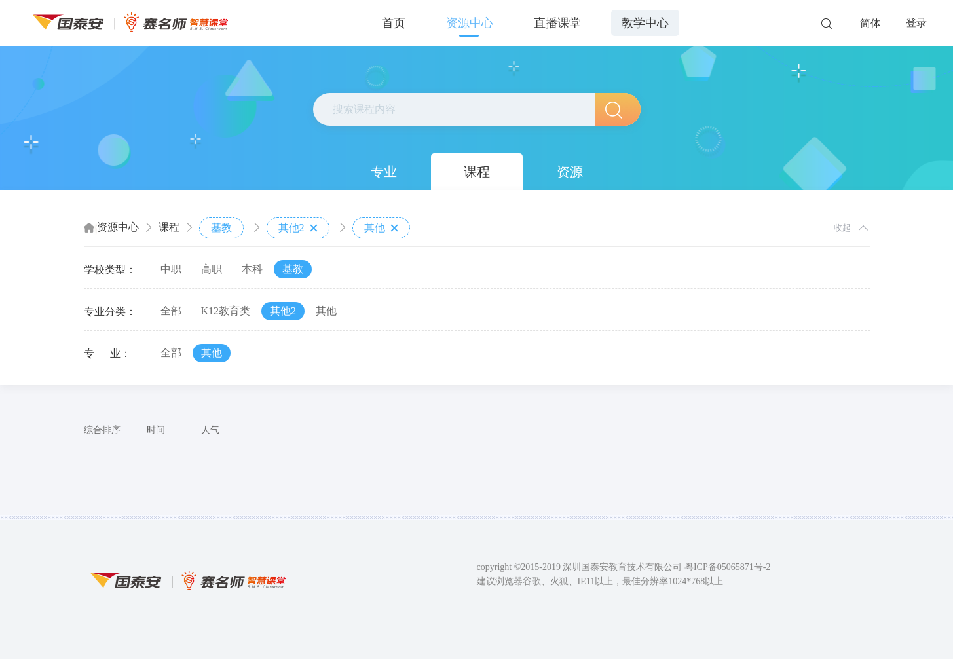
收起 (842, 228)
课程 (477, 171)
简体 (870, 23)
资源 (570, 171)
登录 (916, 22)
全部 (170, 310)
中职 (170, 268)
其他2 (298, 228)
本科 (252, 268)
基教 (221, 227)
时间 (156, 430)
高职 (211, 268)
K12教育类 (226, 310)
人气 (210, 430)
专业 (384, 171)
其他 (381, 228)
